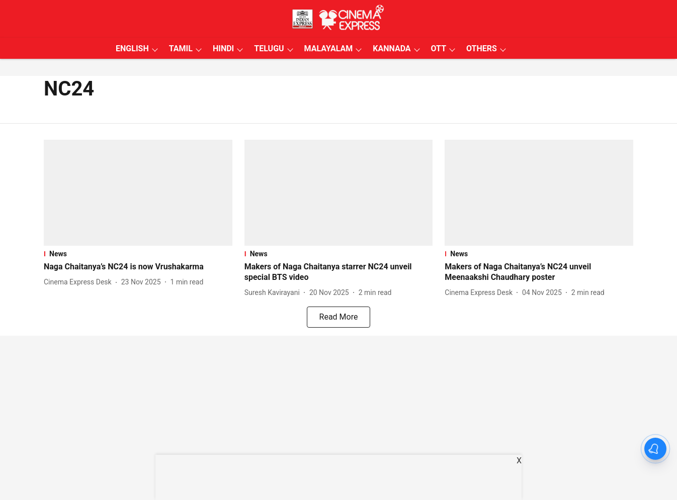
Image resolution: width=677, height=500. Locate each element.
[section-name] (138, 254)
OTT (438, 48)
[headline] (138, 267)
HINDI (223, 48)
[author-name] (80, 282)
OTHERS (481, 48)
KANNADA (391, 48)
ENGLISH (132, 48)
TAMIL (181, 48)
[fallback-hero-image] (138, 193)
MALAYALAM (328, 48)
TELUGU (269, 48)
